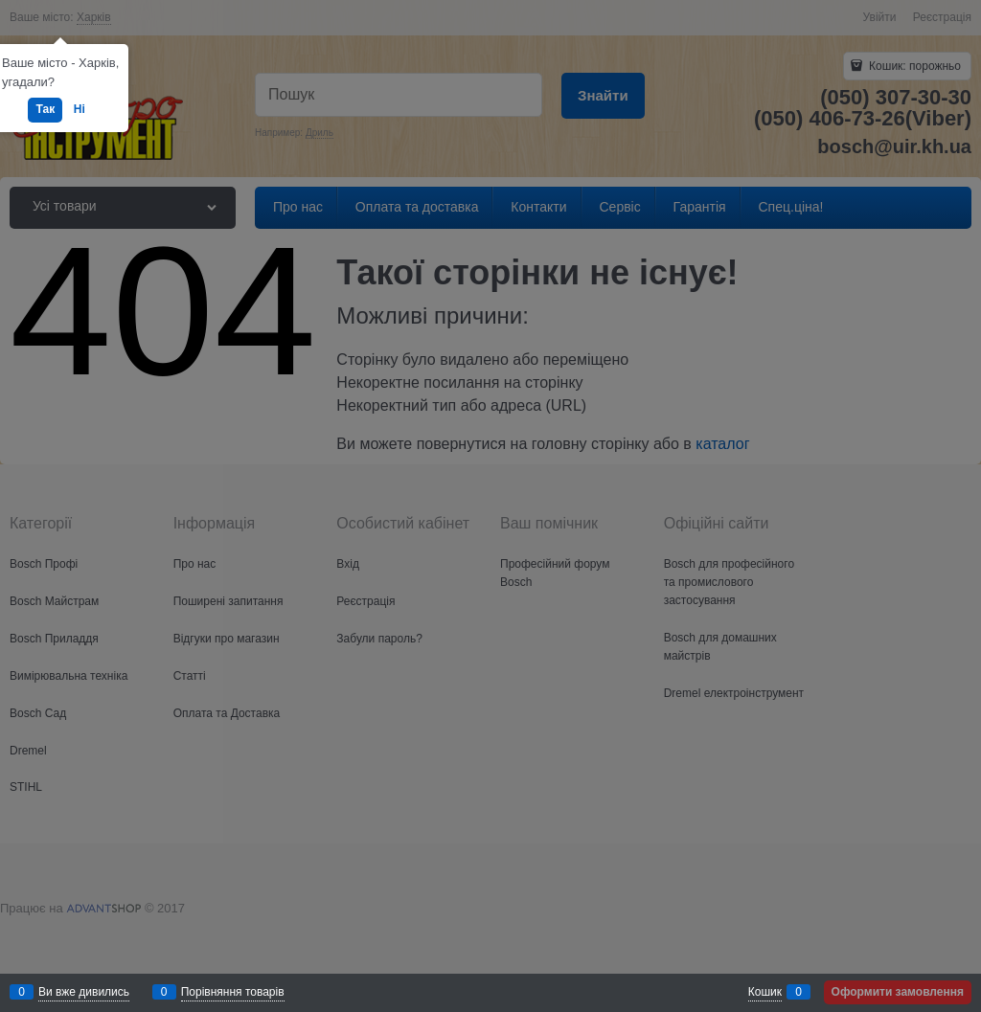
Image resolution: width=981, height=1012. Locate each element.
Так (45, 109)
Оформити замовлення (898, 992)
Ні (79, 109)
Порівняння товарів (233, 992)
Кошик (765, 992)
